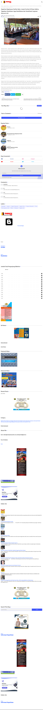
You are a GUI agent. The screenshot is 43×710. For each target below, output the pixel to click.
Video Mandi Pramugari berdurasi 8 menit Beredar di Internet (11, 565)
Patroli (19, 420)
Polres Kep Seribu (4, 421)
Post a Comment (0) (21, 117)
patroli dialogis (9, 421)
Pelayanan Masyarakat (30, 206)
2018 (21, 288)
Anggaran (9, 140)
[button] (42, 2)
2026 (21, 273)
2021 (21, 283)
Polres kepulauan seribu (5, 208)
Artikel (3, 247)
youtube (11, 161)
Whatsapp (18, 94)
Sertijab (25, 421)
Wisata (12, 208)
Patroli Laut (22, 421)
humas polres (18, 421)
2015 (21, 294)
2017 (21, 290)
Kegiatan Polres (6, 91)
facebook (12, 158)
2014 (21, 296)
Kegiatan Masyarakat (14, 206)
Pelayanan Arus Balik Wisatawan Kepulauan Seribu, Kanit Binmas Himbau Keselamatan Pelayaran (17, 557)
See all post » (3, 245)
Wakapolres (14, 421)
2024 (21, 277)
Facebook (8, 94)
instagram (33, 158)
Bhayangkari (3, 206)
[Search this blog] (16, 610)
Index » (2, 254)
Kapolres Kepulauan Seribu (12, 147)
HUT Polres (28, 421)
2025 (21, 275)
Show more (39, 105)
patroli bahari (38, 420)
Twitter (13, 94)
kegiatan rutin (22, 208)
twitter (32, 161)
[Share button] (22, 94)
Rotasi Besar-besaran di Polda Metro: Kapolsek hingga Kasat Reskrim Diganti (13, 550)
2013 (21, 298)
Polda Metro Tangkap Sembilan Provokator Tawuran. (9, 542)
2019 (21, 286)
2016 (21, 292)
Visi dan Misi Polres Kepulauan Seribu (14, 133)
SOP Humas (3, 572)
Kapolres (8, 206)
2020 (21, 285)
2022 (21, 281)
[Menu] (1, 2)
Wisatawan (16, 208)
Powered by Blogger (12, 225)
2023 (21, 279)
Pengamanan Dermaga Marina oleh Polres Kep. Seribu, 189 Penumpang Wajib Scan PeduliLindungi (17, 580)
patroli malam (25, 420)
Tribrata (2, 514)
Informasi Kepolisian (7, 635)
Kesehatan (4, 256)
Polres (36, 206)
